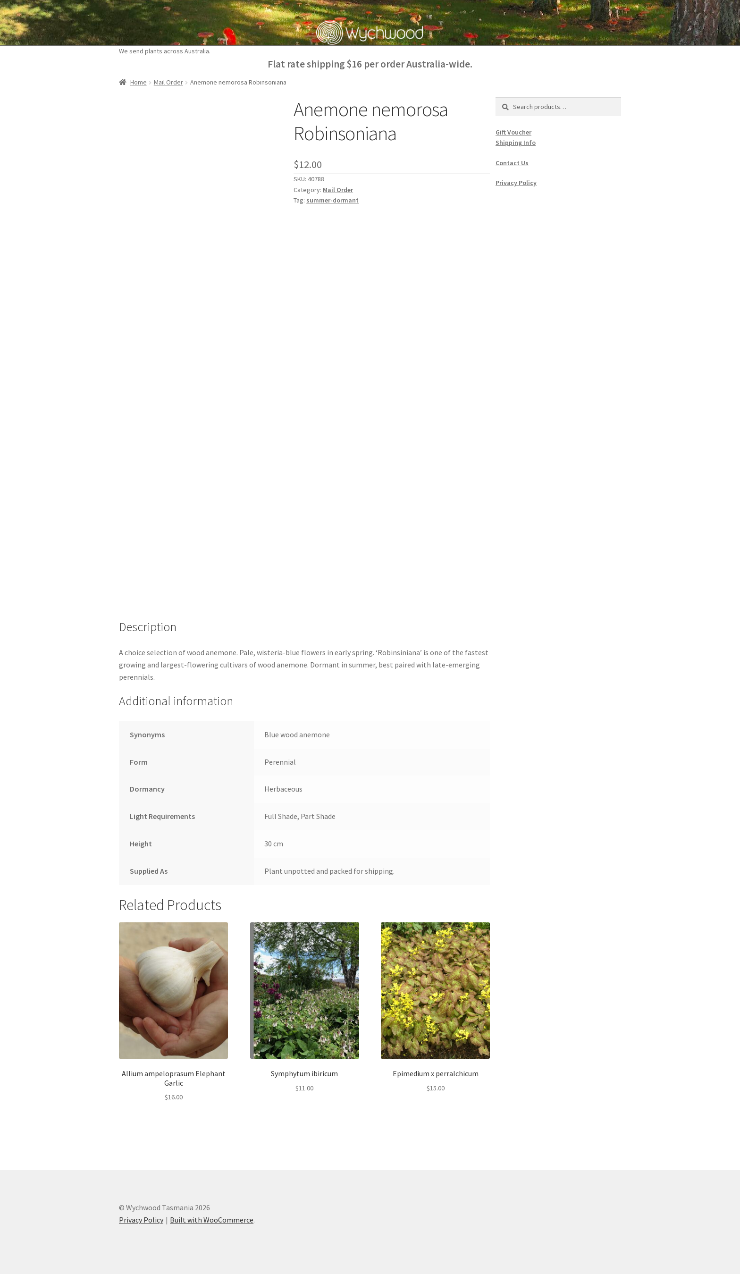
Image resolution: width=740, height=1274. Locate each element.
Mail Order (168, 82)
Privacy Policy (516, 182)
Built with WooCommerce (211, 1219)
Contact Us (512, 163)
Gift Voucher (513, 132)
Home (138, 82)
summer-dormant (332, 200)
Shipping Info (516, 142)
